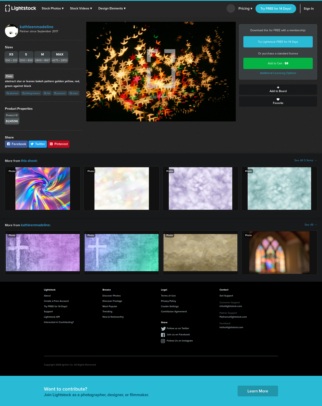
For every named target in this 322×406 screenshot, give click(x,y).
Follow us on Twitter (178, 327)
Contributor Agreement (174, 310)
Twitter (37, 144)
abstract (12, 93)
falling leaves (31, 93)
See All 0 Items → (305, 160)
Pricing (245, 8)
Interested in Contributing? (59, 321)
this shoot (28, 160)
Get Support (226, 294)
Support (48, 310)
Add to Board (278, 89)
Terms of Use (168, 294)
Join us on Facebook (178, 333)
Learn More (257, 390)
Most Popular (109, 305)
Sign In (309, 8)
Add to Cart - (278, 63)
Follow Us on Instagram (180, 339)
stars (74, 93)
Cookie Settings (170, 305)
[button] (53, 8)
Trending (107, 310)
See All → (311, 224)
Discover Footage (112, 300)
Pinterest (58, 144)
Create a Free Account (56, 300)
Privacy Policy (168, 300)
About (47, 294)
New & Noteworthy (113, 316)
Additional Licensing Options (278, 73)
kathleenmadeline (36, 27)
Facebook (16, 144)
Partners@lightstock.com (233, 316)
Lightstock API (52, 316)
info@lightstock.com (231, 305)
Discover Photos (111, 294)
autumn (60, 93)
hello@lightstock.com (231, 326)
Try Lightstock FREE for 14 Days (278, 42)
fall (47, 93)
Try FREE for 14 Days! (275, 8)
